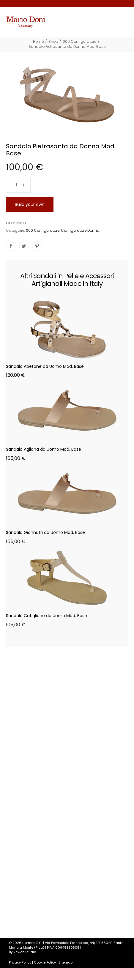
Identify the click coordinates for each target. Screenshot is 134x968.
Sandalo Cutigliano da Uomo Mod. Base (46, 616)
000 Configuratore (42, 230)
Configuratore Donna (80, 230)
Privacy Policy (20, 962)
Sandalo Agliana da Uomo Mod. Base (43, 449)
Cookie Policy (45, 962)
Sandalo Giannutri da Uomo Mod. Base (45, 532)
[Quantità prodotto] (16, 185)
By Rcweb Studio (22, 952)
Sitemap (65, 962)
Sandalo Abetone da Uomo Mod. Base (45, 366)
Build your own (30, 204)
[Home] (38, 41)
